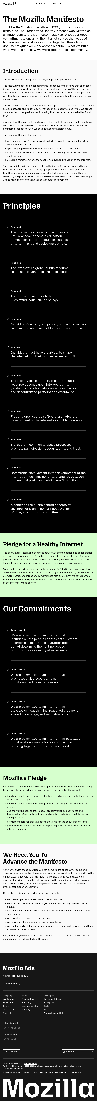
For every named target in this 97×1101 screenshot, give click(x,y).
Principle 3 (16, 291)
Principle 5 (16, 347)
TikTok (15, 1028)
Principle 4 (16, 319)
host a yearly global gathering (27, 926)
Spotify (18, 1028)
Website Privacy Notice (11, 1072)
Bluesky (4, 1028)
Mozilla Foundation (30, 1064)
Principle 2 (16, 263)
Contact (7, 1013)
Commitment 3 (18, 701)
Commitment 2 (18, 669)
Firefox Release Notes (54, 1013)
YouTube (11, 1039)
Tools (46, 1006)
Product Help (28, 999)
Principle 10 (16, 499)
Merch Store (9, 1009)
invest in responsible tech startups (30, 918)
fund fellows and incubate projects (30, 903)
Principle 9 (16, 468)
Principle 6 (16, 375)
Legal (35, 1072)
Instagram (8, 1028)
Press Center (9, 1002)
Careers (7, 1006)
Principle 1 (16, 227)
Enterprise (49, 1002)
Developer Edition (53, 999)
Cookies (26, 1072)
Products (40, 3)
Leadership (8, 999)
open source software (31, 899)
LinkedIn (11, 1028)
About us (57, 3)
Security (26, 1009)
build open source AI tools (25, 910)
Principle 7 (16, 411)
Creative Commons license (13, 1068)
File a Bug (26, 1002)
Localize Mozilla (30, 1006)
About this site (75, 1072)
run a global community (24, 922)
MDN (46, 1009)
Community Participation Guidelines (53, 1072)
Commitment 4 (18, 733)
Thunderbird (50, 935)
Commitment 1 (18, 630)
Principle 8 (16, 439)
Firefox (35, 935)
